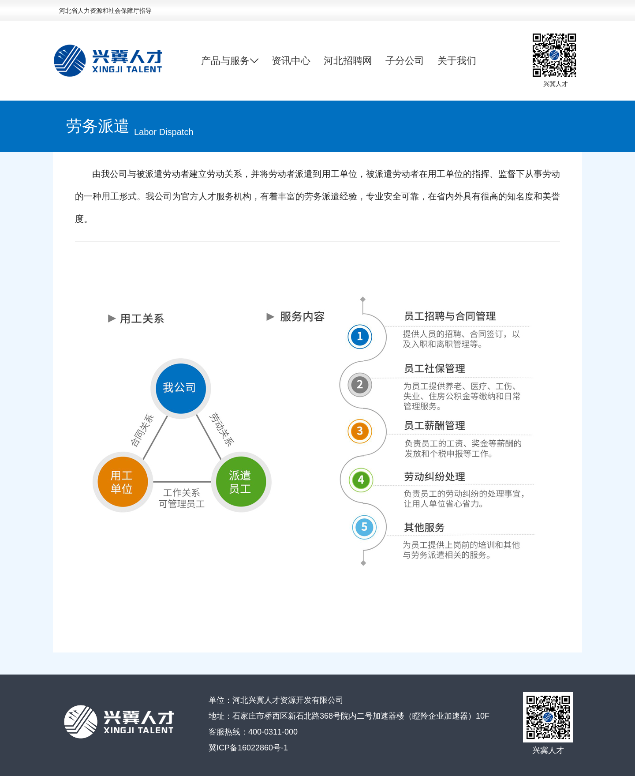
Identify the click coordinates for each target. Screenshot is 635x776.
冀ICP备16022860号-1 (248, 747)
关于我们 (456, 60)
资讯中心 (291, 60)
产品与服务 (229, 61)
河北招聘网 (348, 60)
